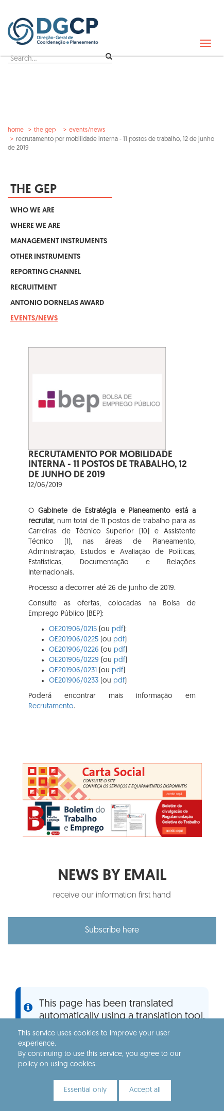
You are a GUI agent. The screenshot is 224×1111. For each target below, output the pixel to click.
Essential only (85, 1090)
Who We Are (32, 210)
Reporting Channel (45, 272)
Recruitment (33, 288)
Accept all (145, 1090)
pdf (117, 629)
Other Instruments (45, 257)
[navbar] (205, 43)
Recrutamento (51, 706)
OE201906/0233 (73, 681)
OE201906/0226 (74, 650)
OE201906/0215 (73, 629)
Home (16, 130)
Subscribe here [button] (112, 930)
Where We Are (35, 226)
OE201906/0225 (73, 639)
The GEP (45, 130)
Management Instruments (58, 241)
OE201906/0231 (73, 670)
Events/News (87, 130)
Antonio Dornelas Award (57, 303)
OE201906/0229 (74, 660)
